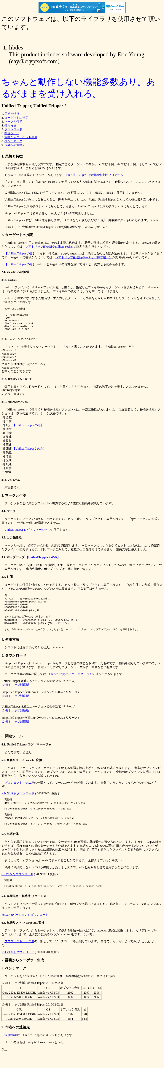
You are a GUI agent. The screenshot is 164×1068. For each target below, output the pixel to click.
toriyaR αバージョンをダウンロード (24, 929)
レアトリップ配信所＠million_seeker (49, 246)
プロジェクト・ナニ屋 (19, 791)
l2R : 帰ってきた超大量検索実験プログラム (94, 175)
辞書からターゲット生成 (20, 137)
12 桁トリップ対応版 (15, 719)
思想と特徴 (11, 113)
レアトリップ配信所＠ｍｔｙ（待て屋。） (83, 257)
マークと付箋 (13, 121)
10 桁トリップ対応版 (15, 693)
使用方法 (10, 125)
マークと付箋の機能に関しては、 (25, 682)
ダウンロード (13, 129)
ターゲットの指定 (16, 117)
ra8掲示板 (10, 1049)
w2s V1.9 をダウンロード (17, 802)
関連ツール (11, 133)
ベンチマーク (13, 141)
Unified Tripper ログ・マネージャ (26, 533)
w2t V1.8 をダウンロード (17, 966)
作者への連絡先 (14, 145)
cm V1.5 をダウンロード (17, 887)
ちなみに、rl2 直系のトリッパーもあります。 (33, 175)
